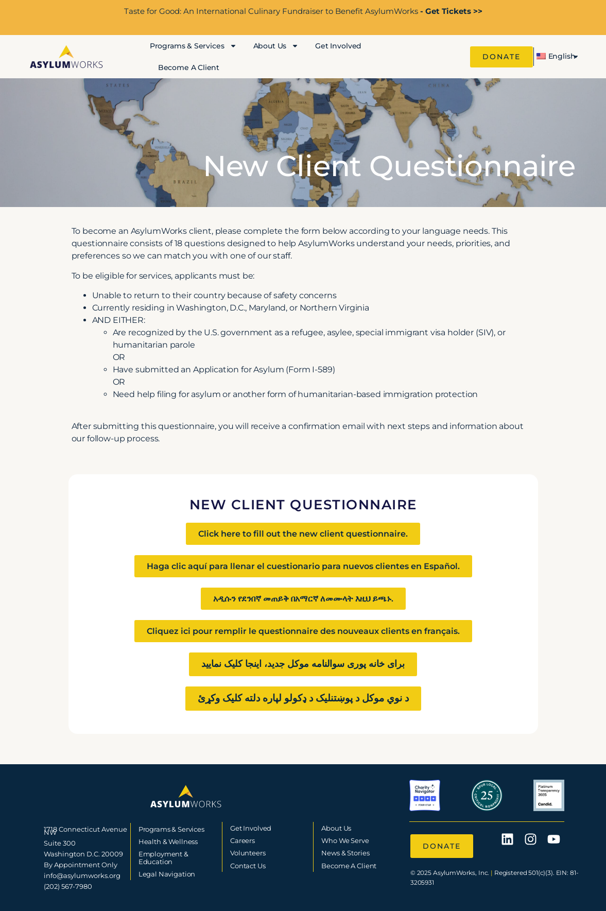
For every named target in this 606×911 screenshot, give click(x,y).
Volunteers (248, 853)
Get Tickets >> (452, 11)
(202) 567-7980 (68, 886)
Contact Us (248, 866)
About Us (276, 46)
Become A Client (188, 67)
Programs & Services (193, 46)
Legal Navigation (167, 874)
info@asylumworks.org (82, 875)
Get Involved (338, 45)
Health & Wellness (168, 841)
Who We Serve (345, 840)
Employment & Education (163, 857)
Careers (242, 840)
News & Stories (345, 853)
